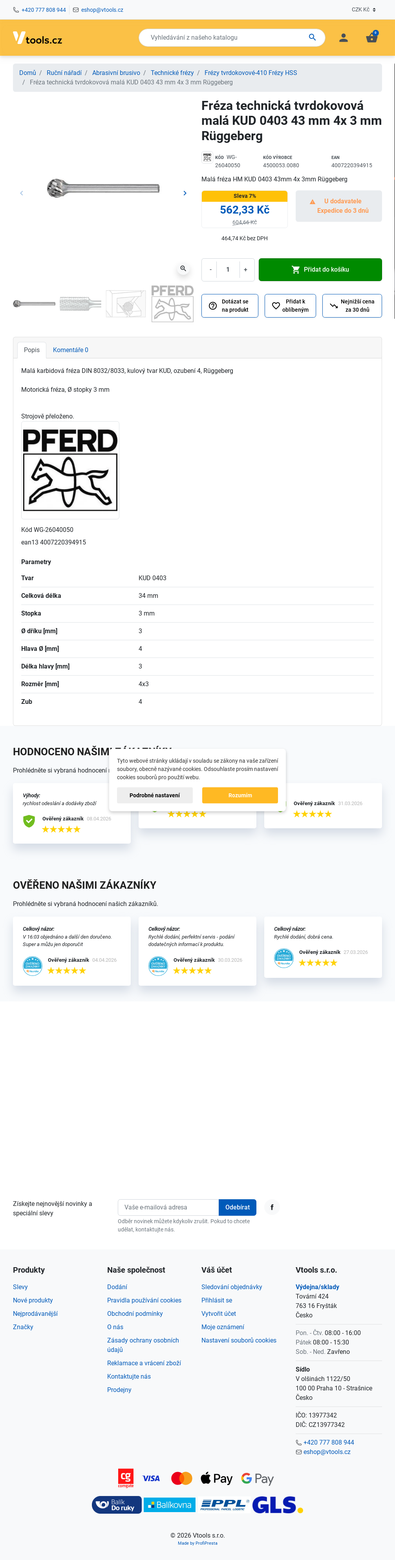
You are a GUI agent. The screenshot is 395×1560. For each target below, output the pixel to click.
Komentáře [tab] (70, 350)
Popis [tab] (32, 350)
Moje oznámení (222, 1327)
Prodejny (119, 1390)
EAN (335, 157)
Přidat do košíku (320, 269)
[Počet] (228, 269)
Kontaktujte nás (129, 1376)
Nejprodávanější (35, 1313)
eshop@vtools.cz (102, 10)
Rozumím (240, 795)
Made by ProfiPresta (198, 1543)
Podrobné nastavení (155, 795)
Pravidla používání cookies (144, 1300)
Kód (219, 157)
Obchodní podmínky (135, 1313)
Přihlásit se (216, 1300)
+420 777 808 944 (44, 10)
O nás (115, 1327)
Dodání (117, 1287)
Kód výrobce (277, 157)
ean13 (29, 542)
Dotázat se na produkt (228, 305)
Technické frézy (172, 73)
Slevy (20, 1287)
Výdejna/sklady (317, 1287)
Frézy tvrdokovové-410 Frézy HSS (251, 73)
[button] (372, 37)
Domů (27, 73)
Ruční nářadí (64, 73)
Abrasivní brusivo (116, 73)
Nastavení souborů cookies (238, 1340)
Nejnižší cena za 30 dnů (352, 305)
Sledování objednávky (231, 1287)
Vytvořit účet (218, 1313)
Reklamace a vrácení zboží (144, 1363)
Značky (23, 1327)
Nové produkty (33, 1300)
